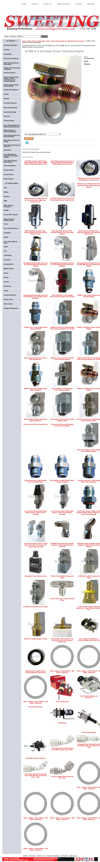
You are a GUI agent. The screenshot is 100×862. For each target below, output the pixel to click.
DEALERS (35, 4)
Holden (6, 237)
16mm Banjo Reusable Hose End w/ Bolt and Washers (35, 358)
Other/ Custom (8, 304)
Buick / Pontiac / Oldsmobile (36, 41)
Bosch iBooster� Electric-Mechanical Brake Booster (12, 126)
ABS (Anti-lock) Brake (10, 45)
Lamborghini (8, 255)
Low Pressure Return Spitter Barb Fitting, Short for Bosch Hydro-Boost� (35, 512)
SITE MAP (78, 4)
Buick (48, 41)
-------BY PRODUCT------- (11, 41)
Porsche (6, 282)
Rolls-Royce (7, 286)
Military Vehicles (9, 268)
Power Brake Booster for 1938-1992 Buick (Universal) (67, 41)
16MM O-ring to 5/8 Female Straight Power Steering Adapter (62, 358)
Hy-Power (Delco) (9, 120)
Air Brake (6, 49)
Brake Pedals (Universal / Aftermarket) (11, 63)
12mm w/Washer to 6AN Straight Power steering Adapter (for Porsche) (62, 295)
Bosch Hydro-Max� (88, 732)
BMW (5, 201)
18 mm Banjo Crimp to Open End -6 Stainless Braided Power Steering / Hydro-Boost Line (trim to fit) (62, 162)
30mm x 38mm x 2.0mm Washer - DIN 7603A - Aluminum (35, 702)
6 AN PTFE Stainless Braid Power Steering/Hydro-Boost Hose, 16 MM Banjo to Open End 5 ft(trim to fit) (35, 162)
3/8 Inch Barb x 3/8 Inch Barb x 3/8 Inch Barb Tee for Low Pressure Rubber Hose (62, 640)
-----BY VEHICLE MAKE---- (11, 183)
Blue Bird (6, 196)
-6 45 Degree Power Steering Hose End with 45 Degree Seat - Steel (62, 748)
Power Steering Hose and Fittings (11, 141)
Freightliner (7, 233)
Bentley (6, 192)
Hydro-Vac (7, 116)
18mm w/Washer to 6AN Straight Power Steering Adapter (62, 389)
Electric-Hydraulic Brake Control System (11, 85)
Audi (5, 187)
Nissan (6, 273)
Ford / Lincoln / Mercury (11, 228)
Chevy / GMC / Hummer (11, 214)
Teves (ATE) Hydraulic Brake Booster (10, 161)
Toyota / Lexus (8, 299)
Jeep (5, 251)
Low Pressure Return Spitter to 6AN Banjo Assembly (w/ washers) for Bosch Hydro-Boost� (35, 545)
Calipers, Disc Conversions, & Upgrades (12, 68)
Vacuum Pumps (8, 174)
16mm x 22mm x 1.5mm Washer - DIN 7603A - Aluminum (62, 818)
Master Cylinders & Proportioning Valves (10, 131)
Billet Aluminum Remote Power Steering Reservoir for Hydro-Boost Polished (62, 232)
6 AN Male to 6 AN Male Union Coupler (35, 606)
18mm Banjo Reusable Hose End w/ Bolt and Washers (35, 419)
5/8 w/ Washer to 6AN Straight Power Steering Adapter (62, 481)
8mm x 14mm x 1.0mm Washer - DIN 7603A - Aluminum (62, 671)
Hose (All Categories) (36, 706)
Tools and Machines (62, 701)
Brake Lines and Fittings (11, 58)
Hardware (7, 98)
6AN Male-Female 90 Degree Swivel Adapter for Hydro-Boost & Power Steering (62, 545)
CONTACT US (47, 4)
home (24, 4)
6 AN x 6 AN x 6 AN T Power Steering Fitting (62, 599)
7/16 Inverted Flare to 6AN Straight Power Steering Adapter (62, 425)
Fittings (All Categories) (11, 89)
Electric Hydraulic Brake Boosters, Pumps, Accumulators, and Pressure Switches (11, 79)
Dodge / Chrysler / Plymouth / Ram (9, 219)
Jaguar (6, 246)
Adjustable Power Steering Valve (35, 576)
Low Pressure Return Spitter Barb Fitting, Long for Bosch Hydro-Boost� (62, 512)
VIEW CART (90, 4)
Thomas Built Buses (10, 295)
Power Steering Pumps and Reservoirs (89, 696)
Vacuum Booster (9, 170)
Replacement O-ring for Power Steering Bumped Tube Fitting (35, 671)
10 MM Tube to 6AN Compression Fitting (89, 576)
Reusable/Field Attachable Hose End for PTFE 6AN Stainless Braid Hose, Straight (35, 264)
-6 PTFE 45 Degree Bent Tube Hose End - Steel (62, 777)
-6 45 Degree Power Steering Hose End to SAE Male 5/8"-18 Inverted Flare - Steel (35, 775)
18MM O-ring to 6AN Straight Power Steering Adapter (35, 389)
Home (24, 41)
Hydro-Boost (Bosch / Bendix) (35, 758)
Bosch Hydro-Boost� (10, 107)
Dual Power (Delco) (9, 72)
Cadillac (6, 210)
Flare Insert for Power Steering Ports (36, 424)
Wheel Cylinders (9, 179)
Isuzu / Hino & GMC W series (10, 242)
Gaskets (6, 94)
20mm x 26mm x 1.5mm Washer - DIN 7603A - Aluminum (35, 849)
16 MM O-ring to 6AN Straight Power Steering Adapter (35, 328)
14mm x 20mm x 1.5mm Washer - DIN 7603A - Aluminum (35, 818)
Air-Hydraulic (62, 723)
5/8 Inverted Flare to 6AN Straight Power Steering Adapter (36, 481)
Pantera (6, 277)
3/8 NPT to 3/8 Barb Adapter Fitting (35, 639)
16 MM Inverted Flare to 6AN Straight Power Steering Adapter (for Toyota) (62, 328)
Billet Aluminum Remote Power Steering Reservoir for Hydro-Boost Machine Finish (35, 232)
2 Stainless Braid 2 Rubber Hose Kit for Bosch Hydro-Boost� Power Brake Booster (35, 200)
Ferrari (6, 224)
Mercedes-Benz (8, 264)
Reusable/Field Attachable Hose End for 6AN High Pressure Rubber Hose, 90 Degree (36, 296)
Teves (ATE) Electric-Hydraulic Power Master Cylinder (11, 156)
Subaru (6, 290)
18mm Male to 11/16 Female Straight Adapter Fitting (62, 419)
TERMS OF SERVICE (63, 4)
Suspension (7, 150)
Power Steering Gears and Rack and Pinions (12, 136)
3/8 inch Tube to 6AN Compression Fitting (62, 576)
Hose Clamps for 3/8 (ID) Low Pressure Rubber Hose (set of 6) (88, 639)
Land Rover (7, 259)
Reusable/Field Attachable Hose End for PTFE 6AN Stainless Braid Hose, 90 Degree (62, 264)
